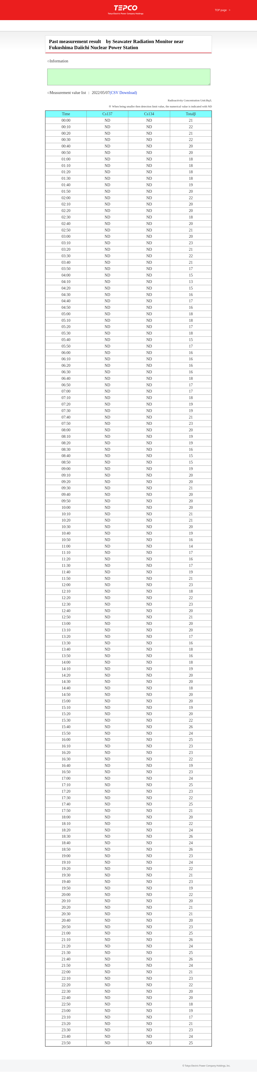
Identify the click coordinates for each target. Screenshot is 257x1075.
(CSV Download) (123, 96)
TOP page (221, 10)
